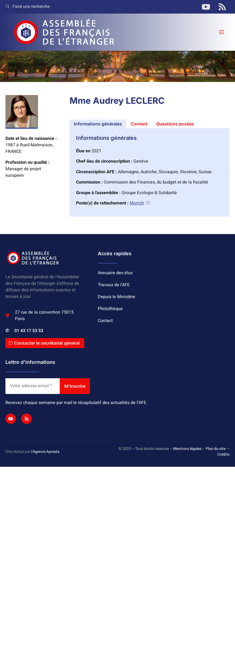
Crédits (223, 455)
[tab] (98, 123)
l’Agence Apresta (45, 452)
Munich (140, 203)
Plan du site (215, 449)
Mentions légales (187, 449)
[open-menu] (221, 32)
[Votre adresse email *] (32, 386)
